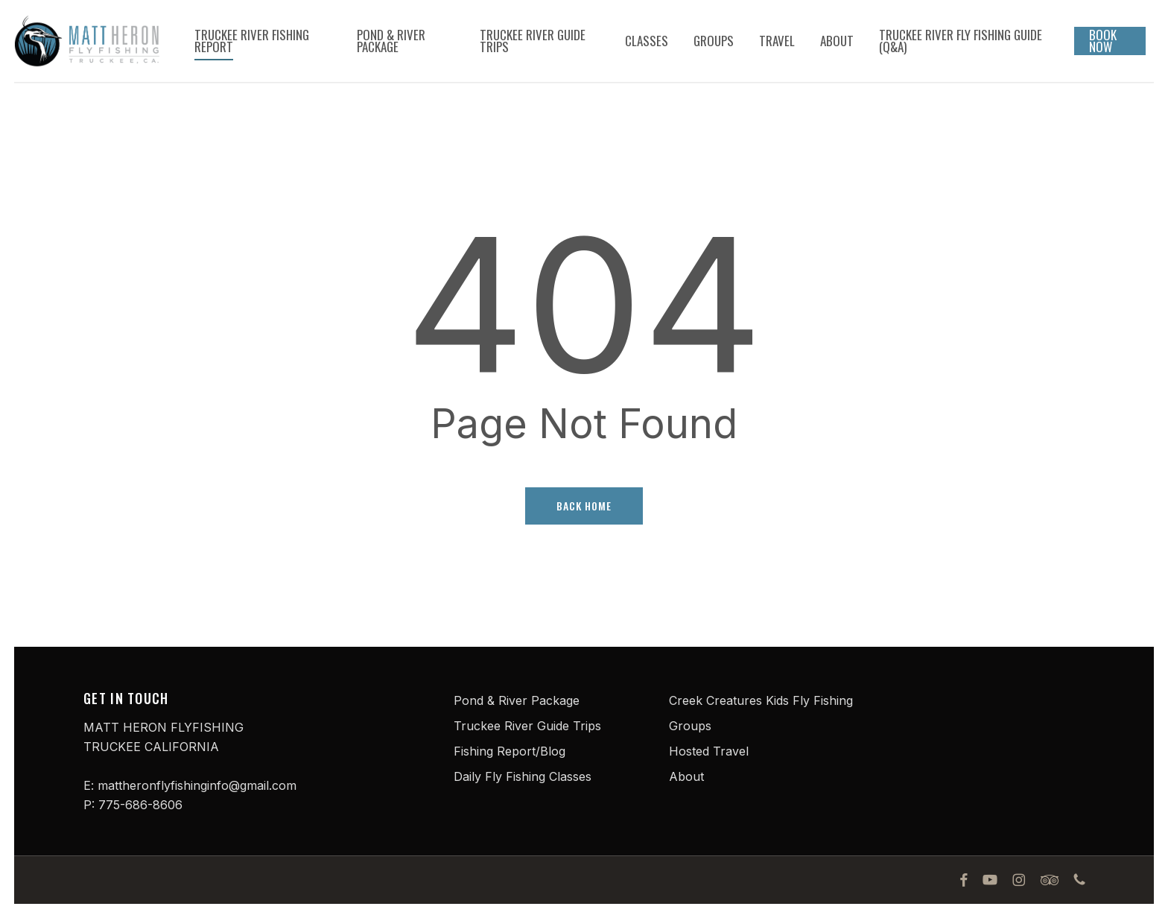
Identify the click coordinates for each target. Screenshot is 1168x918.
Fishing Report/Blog (509, 751)
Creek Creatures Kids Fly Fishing (761, 700)
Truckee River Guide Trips (527, 725)
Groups (690, 725)
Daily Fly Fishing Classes (522, 776)
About (686, 776)
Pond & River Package (517, 700)
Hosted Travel (709, 751)
